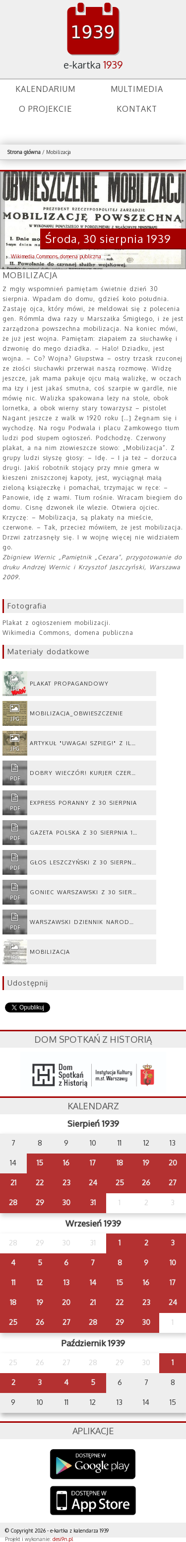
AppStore (93, 1501)
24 (93, 1182)
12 (40, 1282)
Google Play (93, 1464)
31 (93, 1202)
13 (66, 1282)
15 (40, 1162)
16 (66, 1162)
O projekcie (45, 109)
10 (173, 1262)
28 (13, 1202)
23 (66, 1182)
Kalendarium (45, 89)
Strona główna (24, 152)
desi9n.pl (63, 1539)
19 (146, 1162)
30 (66, 1202)
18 (120, 1162)
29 (40, 1202)
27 (173, 1182)
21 (13, 1182)
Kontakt (137, 109)
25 (120, 1182)
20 (173, 1162)
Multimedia (137, 89)
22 (40, 1182)
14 (93, 1282)
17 (93, 1162)
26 (146, 1182)
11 (13, 1282)
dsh (93, 1072)
